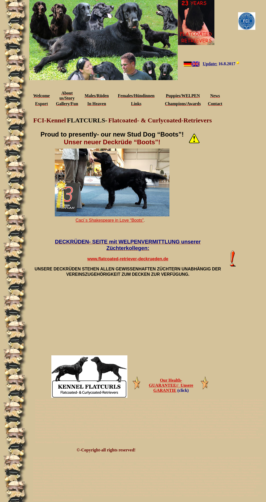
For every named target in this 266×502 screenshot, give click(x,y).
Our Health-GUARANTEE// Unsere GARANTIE (171, 385)
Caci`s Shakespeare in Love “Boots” (110, 220)
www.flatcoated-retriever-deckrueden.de (127, 259)
